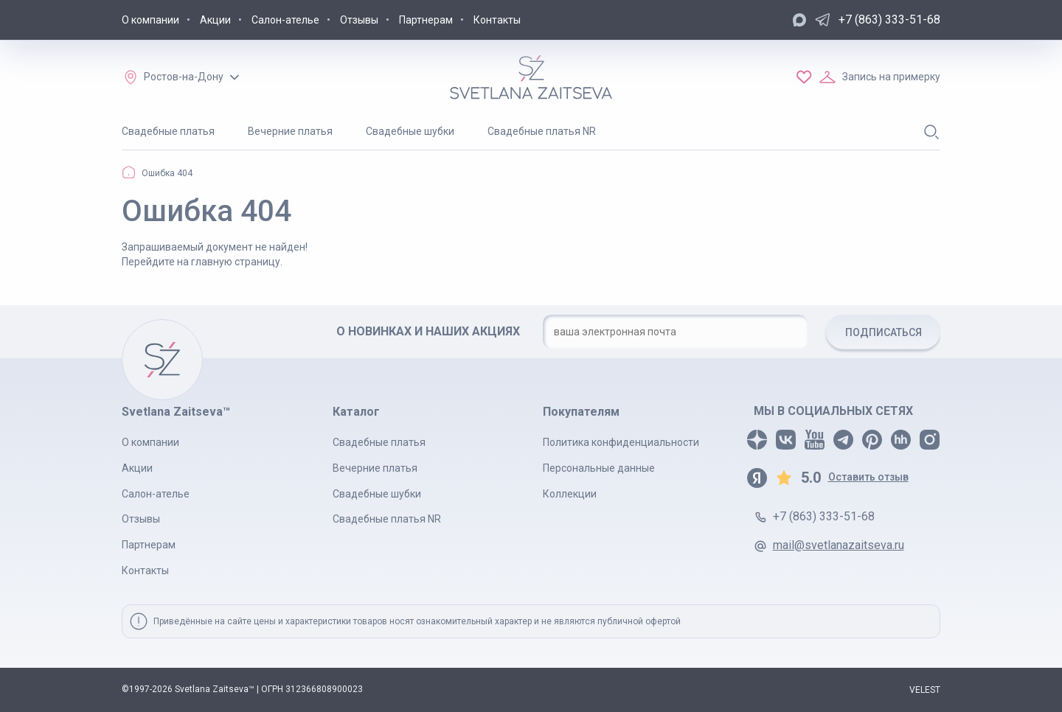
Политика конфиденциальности (621, 442)
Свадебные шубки (410, 131)
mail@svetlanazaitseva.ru (838, 545)
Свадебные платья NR (541, 131)
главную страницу (235, 262)
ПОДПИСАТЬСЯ (883, 332)
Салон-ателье (285, 20)
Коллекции (570, 494)
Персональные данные (599, 468)
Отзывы (359, 20)
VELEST (924, 690)
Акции (215, 20)
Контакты (497, 20)
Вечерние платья (290, 131)
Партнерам (426, 20)
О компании (150, 20)
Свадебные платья (168, 131)
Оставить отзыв (868, 477)
